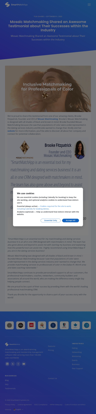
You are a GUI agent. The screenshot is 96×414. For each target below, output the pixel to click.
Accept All (70, 220)
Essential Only (50, 220)
